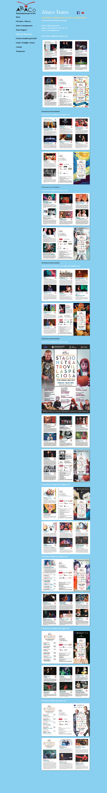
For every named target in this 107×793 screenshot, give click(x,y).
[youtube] (83, 13)
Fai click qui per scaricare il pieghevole (50, 111)
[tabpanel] (65, 25)
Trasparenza (20, 51)
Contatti (19, 47)
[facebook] (78, 13)
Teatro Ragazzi (21, 30)
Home (18, 17)
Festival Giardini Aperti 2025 (26, 38)
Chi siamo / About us (23, 21)
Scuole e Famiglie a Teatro (25, 43)
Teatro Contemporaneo (24, 25)
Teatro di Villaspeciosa (24, 34)
